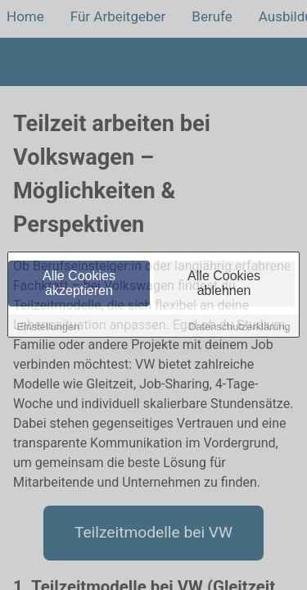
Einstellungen (47, 327)
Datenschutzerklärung (239, 327)
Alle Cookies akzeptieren (79, 284)
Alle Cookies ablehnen (223, 284)
